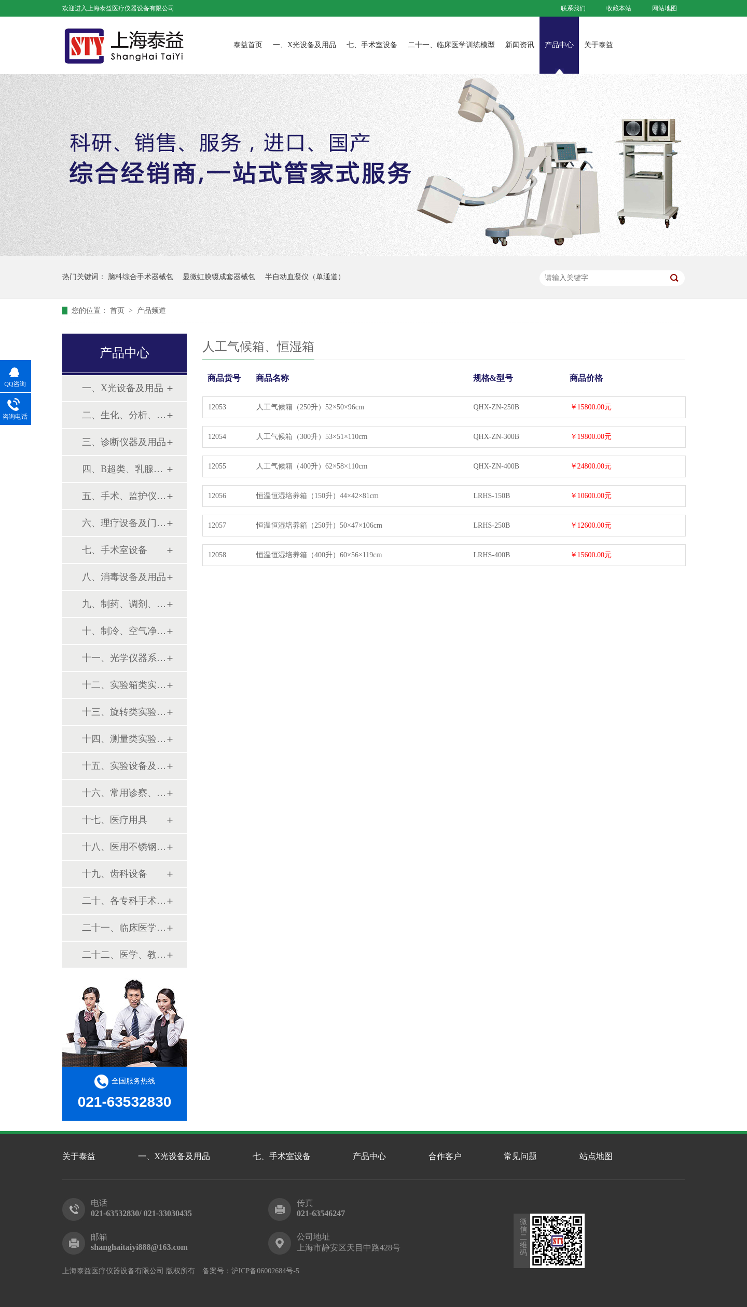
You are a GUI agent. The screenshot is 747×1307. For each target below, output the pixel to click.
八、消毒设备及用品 (124, 577)
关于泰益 (598, 45)
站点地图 (596, 1156)
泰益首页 (247, 45)
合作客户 (445, 1156)
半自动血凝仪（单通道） (305, 277)
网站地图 (664, 8)
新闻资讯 (519, 45)
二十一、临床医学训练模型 (451, 45)
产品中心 (559, 45)
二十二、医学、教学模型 (124, 955)
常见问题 (520, 1156)
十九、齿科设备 (114, 874)
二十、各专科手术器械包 (124, 901)
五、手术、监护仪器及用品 (124, 496)
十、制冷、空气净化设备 (124, 631)
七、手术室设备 (372, 45)
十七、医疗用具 (114, 820)
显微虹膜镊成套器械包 (219, 277)
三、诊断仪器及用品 (124, 442)
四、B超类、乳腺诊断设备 (124, 469)
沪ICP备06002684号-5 (265, 1271)
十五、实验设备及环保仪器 (124, 766)
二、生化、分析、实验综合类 (124, 415)
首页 (118, 310)
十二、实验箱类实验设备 (124, 685)
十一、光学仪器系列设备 (124, 658)
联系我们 (573, 8)
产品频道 (151, 310)
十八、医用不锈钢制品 (124, 847)
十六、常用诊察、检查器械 (124, 793)
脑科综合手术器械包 (140, 277)
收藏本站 (618, 8)
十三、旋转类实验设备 (124, 712)
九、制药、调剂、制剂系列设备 (124, 604)
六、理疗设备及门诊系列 (124, 523)
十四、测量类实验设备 (124, 739)
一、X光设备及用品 (304, 45)
